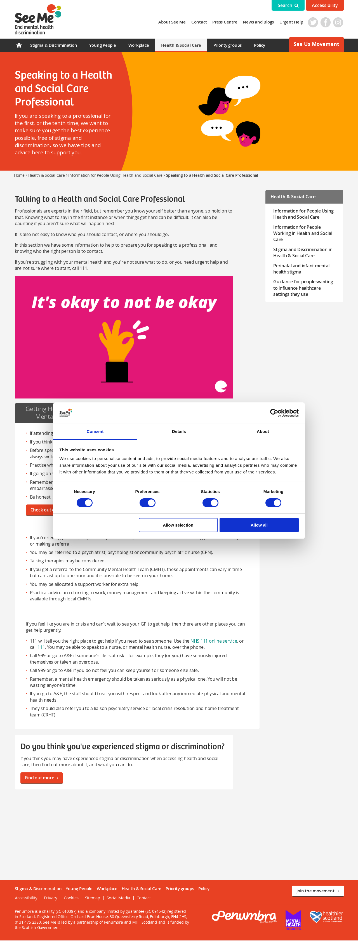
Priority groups (227, 45)
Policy (259, 45)
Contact (200, 22)
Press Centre (225, 22)
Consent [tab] (95, 431)
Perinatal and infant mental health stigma (302, 269)
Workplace (138, 45)
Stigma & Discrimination (53, 45)
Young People (102, 45)
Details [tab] (179, 431)
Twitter (314, 22)
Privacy (49, 898)
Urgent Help (292, 22)
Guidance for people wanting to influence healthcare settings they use (306, 288)
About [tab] (263, 431)
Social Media (117, 898)
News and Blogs (259, 22)
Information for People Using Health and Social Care (115, 175)
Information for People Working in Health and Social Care (303, 233)
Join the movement (318, 891)
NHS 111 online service (213, 641)
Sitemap (91, 898)
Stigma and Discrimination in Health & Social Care (303, 252)
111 (40, 648)
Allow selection (178, 525)
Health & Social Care (181, 45)
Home (19, 175)
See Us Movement (316, 44)
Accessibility (325, 5)
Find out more (41, 778)
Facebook (326, 22)
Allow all (259, 525)
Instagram (339, 22)
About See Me (172, 22)
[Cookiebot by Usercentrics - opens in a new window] (274, 413)
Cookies (70, 898)
